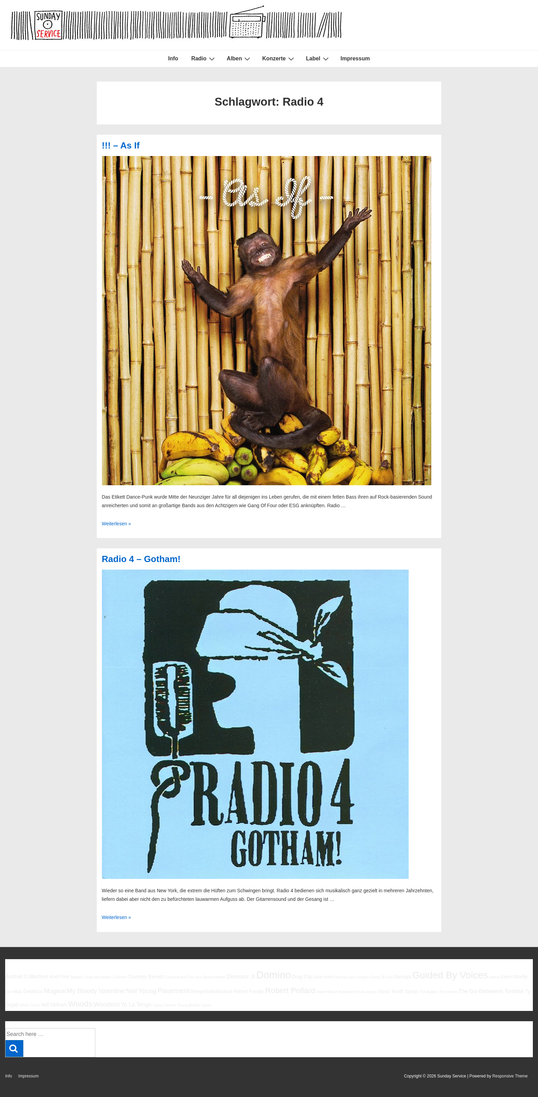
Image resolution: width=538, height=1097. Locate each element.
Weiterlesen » (116, 523)
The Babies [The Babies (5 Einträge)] (429, 992)
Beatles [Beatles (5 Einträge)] (76, 977)
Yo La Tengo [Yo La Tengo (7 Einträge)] (136, 1004)
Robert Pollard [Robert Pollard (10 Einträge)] (290, 990)
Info (173, 58)
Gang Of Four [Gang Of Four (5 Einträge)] (382, 977)
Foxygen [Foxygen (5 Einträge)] (362, 977)
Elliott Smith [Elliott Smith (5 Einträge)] (322, 977)
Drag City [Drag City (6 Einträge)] (302, 976)
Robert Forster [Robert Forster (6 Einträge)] (248, 991)
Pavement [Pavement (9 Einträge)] (173, 990)
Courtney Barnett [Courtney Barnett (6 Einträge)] (145, 976)
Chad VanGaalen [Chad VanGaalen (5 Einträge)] (98, 977)
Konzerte (278, 58)
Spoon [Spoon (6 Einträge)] (411, 991)
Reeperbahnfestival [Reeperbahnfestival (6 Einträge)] (211, 991)
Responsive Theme (510, 1076)
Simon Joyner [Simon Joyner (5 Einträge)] (366, 992)
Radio (203, 58)
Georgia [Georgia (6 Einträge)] (402, 976)
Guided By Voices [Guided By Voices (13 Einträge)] (450, 975)
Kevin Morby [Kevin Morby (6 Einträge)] (514, 976)
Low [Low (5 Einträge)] (8, 992)
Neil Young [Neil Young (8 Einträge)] (141, 990)
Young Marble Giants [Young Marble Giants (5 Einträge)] (194, 1005)
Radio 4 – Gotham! (141, 559)
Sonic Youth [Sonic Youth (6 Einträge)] (391, 991)
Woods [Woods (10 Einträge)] (80, 1003)
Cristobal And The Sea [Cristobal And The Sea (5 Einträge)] (183, 977)
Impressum (355, 58)
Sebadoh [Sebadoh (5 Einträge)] (346, 992)
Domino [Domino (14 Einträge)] (273, 974)
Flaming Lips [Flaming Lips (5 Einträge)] (344, 977)
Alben (239, 58)
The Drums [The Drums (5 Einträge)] (448, 992)
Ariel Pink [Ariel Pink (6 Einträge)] (59, 976)
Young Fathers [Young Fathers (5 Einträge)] (164, 1005)
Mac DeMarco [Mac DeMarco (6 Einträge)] (28, 991)
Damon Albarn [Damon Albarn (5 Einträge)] (214, 977)
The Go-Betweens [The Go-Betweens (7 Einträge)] (480, 991)
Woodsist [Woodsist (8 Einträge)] (107, 1004)
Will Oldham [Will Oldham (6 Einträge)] (54, 1004)
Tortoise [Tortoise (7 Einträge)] (514, 991)
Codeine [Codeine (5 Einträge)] (119, 977)
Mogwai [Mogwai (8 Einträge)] (55, 990)
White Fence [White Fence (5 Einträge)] (30, 1005)
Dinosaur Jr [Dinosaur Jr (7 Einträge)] (241, 976)
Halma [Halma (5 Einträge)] (494, 977)
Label (318, 58)
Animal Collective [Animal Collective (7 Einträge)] (26, 976)
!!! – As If (121, 145)
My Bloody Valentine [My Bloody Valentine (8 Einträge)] (96, 990)
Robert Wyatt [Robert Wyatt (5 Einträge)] (327, 992)
